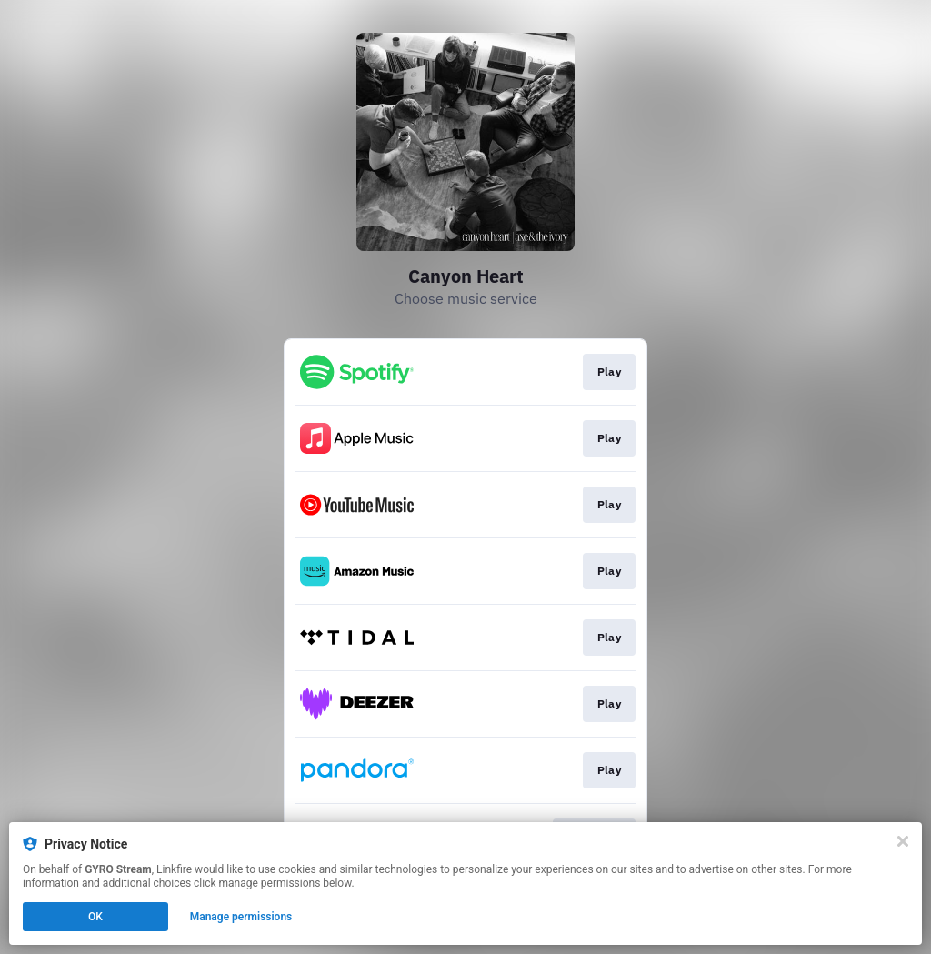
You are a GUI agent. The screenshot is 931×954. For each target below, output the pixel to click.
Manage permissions (241, 916)
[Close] (902, 841)
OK (95, 916)
